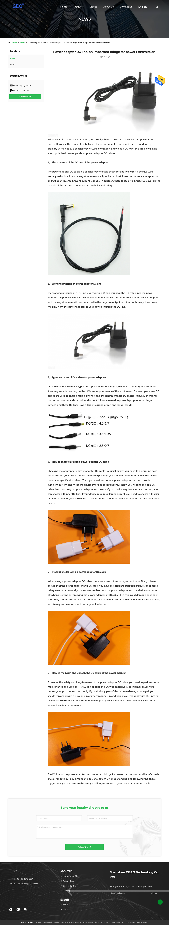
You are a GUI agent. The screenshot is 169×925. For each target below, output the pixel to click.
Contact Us (126, 6)
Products (78, 6)
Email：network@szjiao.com (24, 884)
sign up (153, 893)
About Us (108, 6)
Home (63, 6)
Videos (93, 6)
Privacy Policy (27, 922)
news (22, 42)
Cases (12, 64)
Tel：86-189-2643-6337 (21, 879)
